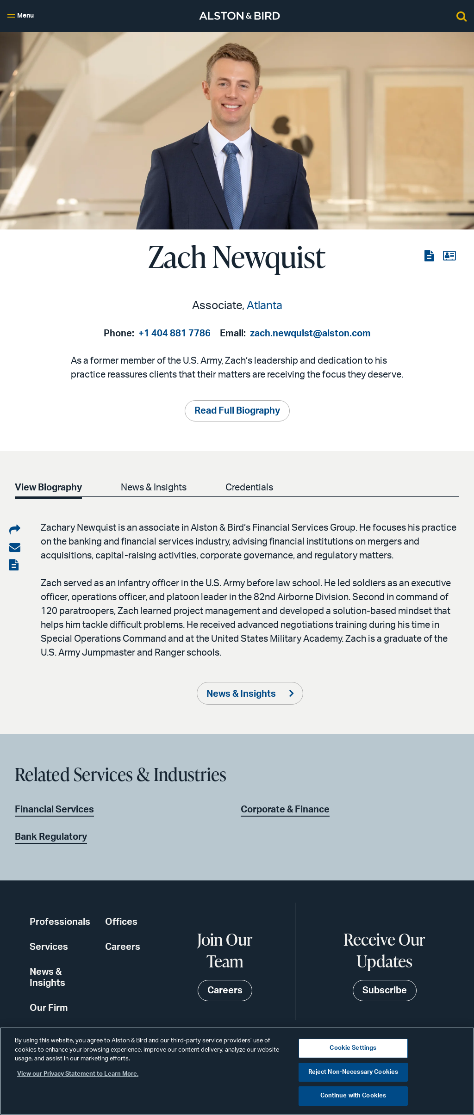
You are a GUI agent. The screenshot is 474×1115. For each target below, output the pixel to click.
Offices (121, 922)
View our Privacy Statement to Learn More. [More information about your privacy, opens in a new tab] (77, 1074)
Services (49, 947)
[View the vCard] (449, 256)
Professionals (60, 922)
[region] (237, 1071)
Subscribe (384, 990)
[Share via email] (14, 547)
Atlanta (264, 305)
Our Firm (49, 1008)
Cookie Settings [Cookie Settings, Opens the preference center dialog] (353, 1048)
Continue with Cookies (353, 1096)
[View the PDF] (430, 256)
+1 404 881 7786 (174, 333)
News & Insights (154, 487)
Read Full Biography (237, 410)
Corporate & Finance (285, 809)
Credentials (249, 487)
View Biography (48, 487)
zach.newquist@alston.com (310, 333)
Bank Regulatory (51, 837)
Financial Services (54, 809)
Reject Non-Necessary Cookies (353, 1072)
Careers (122, 947)
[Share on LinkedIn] (14, 530)
